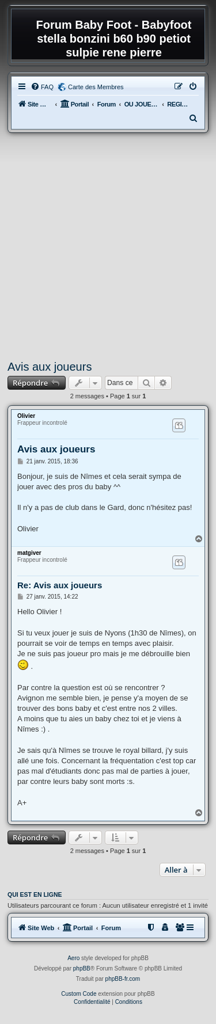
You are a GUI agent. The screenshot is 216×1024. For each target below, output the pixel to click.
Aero (73, 958)
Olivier (26, 416)
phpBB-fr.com (123, 979)
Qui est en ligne (34, 894)
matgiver (29, 553)
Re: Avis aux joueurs (59, 585)
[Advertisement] (108, 247)
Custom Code (78, 994)
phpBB (81, 968)
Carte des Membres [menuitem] (96, 86)
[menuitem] (42, 87)
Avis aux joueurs (49, 366)
